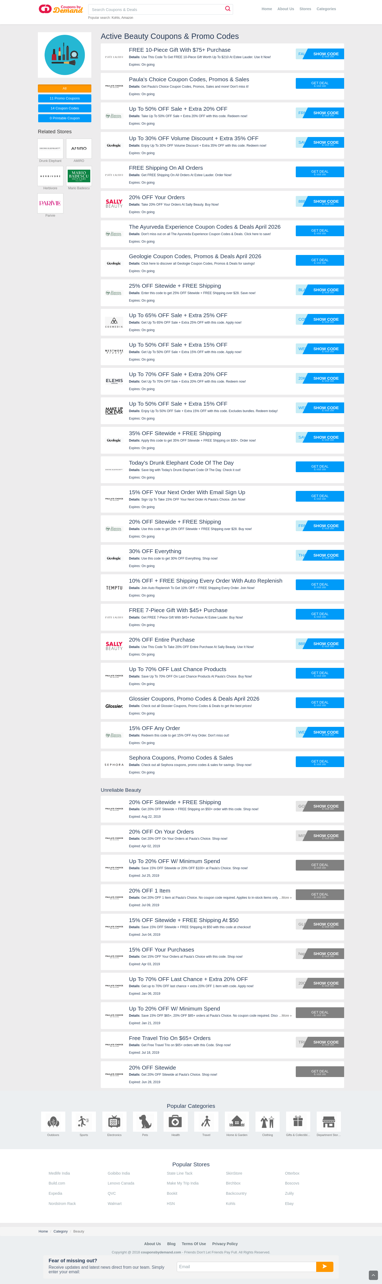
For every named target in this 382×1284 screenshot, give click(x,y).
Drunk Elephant (50, 161)
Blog (171, 1244)
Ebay (289, 1203)
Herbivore (50, 188)
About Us (286, 9)
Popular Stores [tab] (191, 1164)
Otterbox (292, 1173)
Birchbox (233, 1183)
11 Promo (65, 98)
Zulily (289, 1193)
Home (267, 9)
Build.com (57, 1183)
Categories (326, 9)
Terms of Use (194, 1244)
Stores (305, 9)
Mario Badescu (79, 188)
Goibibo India (119, 1173)
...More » (285, 898)
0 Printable (65, 118)
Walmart (115, 1203)
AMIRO (79, 161)
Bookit (172, 1193)
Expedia (55, 1193)
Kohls (115, 18)
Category (60, 1231)
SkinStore (234, 1173)
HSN (171, 1203)
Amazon (127, 18)
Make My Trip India (183, 1183)
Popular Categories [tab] (191, 1106)
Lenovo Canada (121, 1183)
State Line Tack (179, 1173)
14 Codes (65, 108)
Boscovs (292, 1183)
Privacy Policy (225, 1244)
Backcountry (236, 1193)
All (64, 88)
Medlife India (59, 1173)
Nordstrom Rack (62, 1203)
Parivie (50, 215)
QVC (112, 1193)
